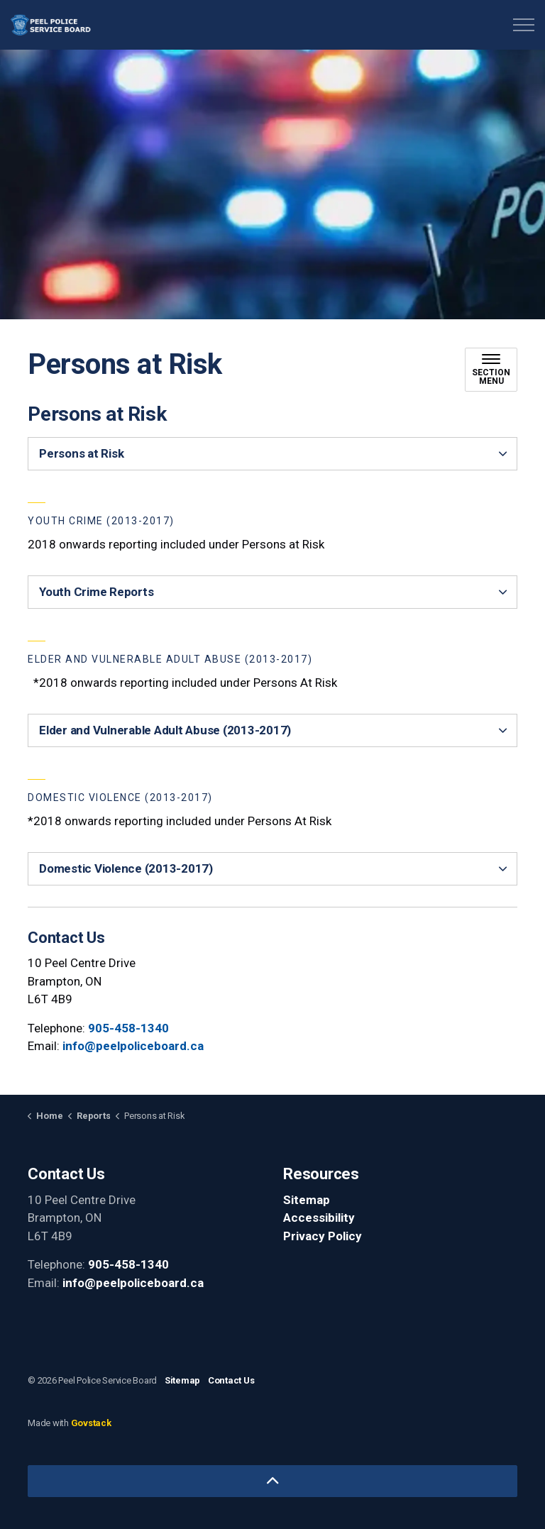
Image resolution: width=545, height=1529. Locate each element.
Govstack (91, 1423)
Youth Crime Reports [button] (96, 592)
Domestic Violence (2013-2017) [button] (126, 868)
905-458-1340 (128, 1028)
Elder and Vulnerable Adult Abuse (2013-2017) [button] (165, 730)
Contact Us (231, 1380)
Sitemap (306, 1200)
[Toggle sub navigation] (491, 370)
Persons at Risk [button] (81, 453)
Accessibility (319, 1217)
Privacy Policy (322, 1236)
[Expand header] (523, 25)
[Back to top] (272, 1481)
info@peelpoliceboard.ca (133, 1046)
